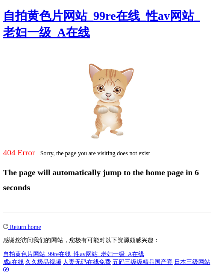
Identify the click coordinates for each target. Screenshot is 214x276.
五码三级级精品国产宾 (142, 262)
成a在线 (13, 262)
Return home (22, 227)
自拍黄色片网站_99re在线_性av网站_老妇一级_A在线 (73, 254)
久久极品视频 (43, 262)
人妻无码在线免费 (87, 262)
